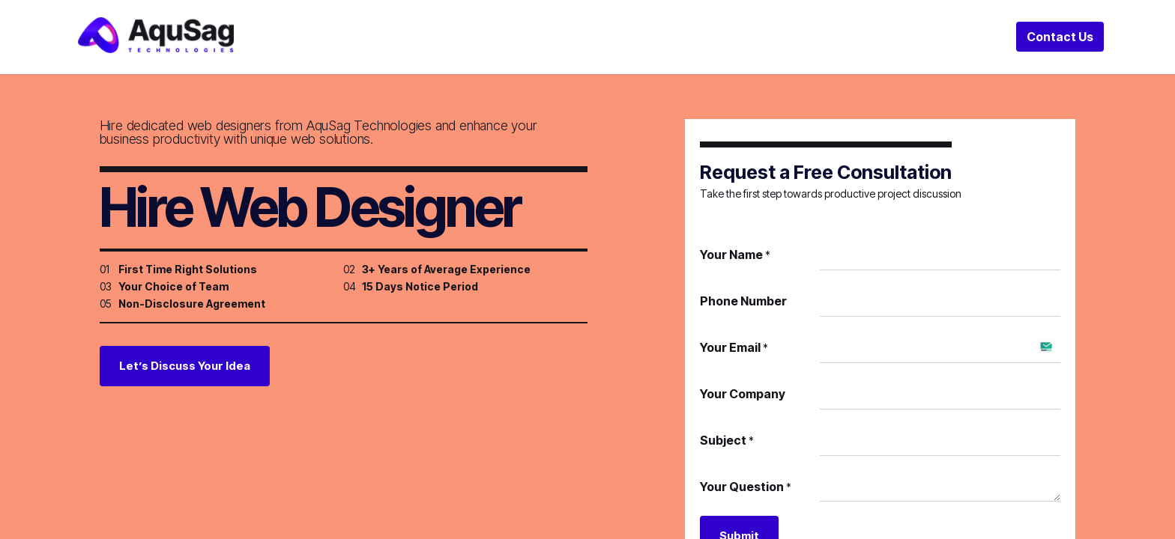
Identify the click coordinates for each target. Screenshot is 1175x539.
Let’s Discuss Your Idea (184, 376)
